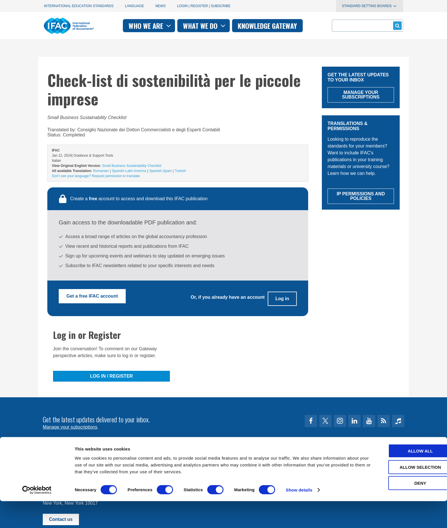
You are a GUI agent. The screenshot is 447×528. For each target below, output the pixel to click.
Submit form (396, 25)
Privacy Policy (101, 457)
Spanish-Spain (160, 171)
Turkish (180, 171)
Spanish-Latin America (129, 171)
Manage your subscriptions (70, 422)
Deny (399, 509)
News (160, 6)
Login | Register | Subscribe (204, 6)
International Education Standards (78, 6)
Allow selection (399, 494)
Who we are (150, 26)
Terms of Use (63, 457)
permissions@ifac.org (157, 457)
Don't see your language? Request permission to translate (96, 176)
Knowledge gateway (267, 26)
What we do (205, 26)
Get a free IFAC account (92, 296)
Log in (282, 296)
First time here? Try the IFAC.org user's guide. (89, 436)
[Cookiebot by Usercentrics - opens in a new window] (37, 517)
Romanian (101, 171)
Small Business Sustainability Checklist (131, 166)
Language (134, 6)
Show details (299, 516)
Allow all (399, 477)
